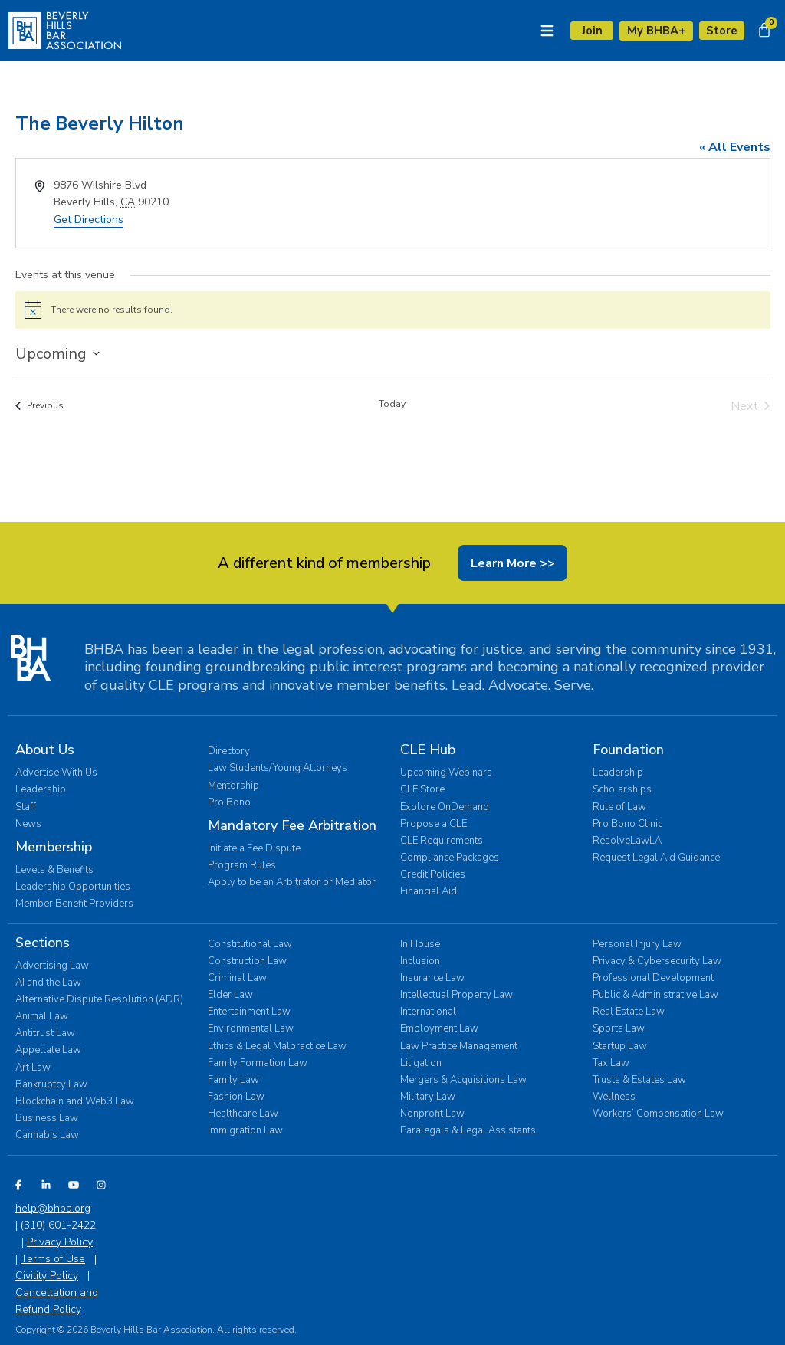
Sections (42, 942)
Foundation (628, 750)
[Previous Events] (39, 406)
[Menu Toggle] (545, 30)
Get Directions (88, 220)
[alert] (392, 310)
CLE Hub (427, 750)
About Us (44, 750)
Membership (53, 847)
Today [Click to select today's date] (392, 404)
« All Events (734, 147)
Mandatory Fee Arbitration (292, 825)
